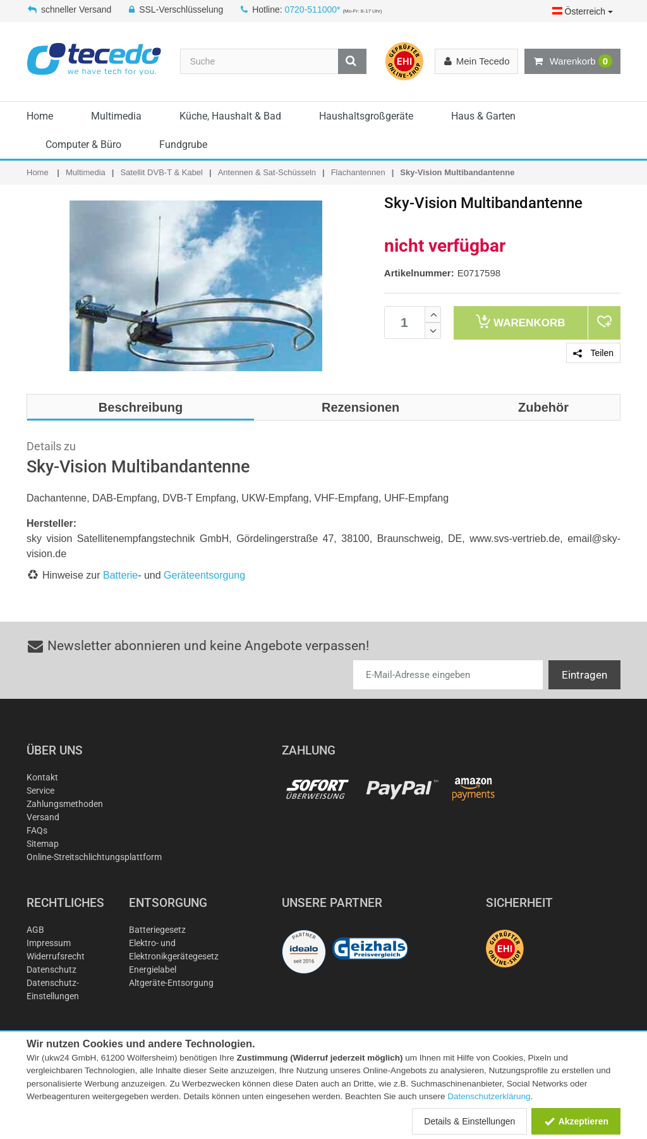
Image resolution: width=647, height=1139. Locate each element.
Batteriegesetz (157, 930)
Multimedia (116, 116)
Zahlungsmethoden (65, 804)
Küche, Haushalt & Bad (230, 116)
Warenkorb (572, 61)
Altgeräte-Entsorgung (171, 983)
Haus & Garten (483, 116)
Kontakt (42, 777)
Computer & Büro (83, 145)
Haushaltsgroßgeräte (366, 116)
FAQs (37, 830)
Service (40, 790)
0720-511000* (313, 9)
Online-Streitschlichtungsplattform (94, 857)
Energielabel (152, 969)
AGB (35, 930)
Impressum (49, 943)
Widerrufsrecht (56, 956)
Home (40, 116)
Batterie (120, 575)
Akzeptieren (575, 1121)
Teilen (593, 353)
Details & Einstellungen (469, 1121)
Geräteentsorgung (204, 575)
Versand (43, 817)
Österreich (582, 11)
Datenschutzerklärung (488, 1096)
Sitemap (43, 844)
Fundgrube (183, 145)
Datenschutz (51, 969)
